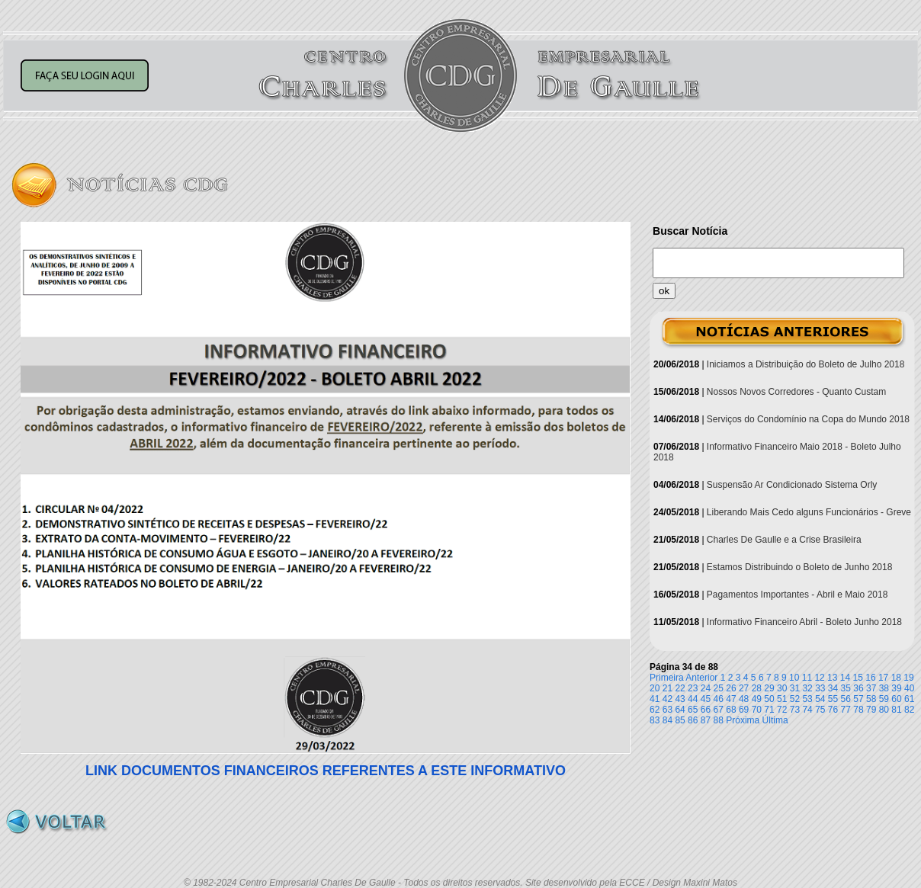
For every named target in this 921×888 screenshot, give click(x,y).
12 (819, 677)
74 (807, 709)
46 (719, 699)
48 (744, 699)
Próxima (742, 720)
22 (680, 688)
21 (667, 688)
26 (731, 688)
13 (832, 677)
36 (858, 688)
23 (693, 688)
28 (757, 688)
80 (884, 709)
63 (667, 709)
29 (769, 688)
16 (870, 677)
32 (807, 688)
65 (693, 709)
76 (833, 709)
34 (833, 688)
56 (846, 699)
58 (871, 699)
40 (909, 688)
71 (769, 709)
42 (667, 699)
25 (719, 688)
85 (680, 720)
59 (884, 699)
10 (794, 677)
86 (693, 720)
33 (820, 688)
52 (795, 699)
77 (846, 709)
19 (908, 677)
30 (782, 688)
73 (795, 709)
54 (820, 699)
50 (769, 699)
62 (654, 709)
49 (757, 699)
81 (896, 709)
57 (858, 699)
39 (896, 688)
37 (871, 688)
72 (782, 709)
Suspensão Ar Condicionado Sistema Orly (792, 484)
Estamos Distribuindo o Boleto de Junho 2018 (800, 567)
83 (654, 720)
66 (706, 709)
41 (654, 699)
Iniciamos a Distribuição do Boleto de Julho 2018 (806, 364)
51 (782, 699)
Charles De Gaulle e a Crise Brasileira (784, 539)
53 (807, 699)
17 (883, 677)
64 (680, 709)
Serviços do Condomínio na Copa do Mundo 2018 (808, 419)
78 (858, 709)
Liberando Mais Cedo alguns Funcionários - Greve (809, 512)
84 (667, 720)
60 (896, 699)
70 (757, 709)
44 (693, 699)
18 (896, 677)
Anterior (701, 677)
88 (719, 720)
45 (706, 699)
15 (858, 677)
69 (744, 709)
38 (884, 688)
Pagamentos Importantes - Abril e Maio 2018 (797, 594)
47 (731, 699)
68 (731, 709)
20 (654, 688)
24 (706, 688)
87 (706, 720)
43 (680, 699)
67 (719, 709)
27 (744, 688)
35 (846, 688)
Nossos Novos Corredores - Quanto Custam (796, 391)
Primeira (667, 677)
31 (795, 688)
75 (820, 709)
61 (909, 699)
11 (807, 677)
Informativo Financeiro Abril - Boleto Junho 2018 (804, 622)
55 (833, 699)
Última (775, 720)
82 (909, 709)
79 (871, 709)
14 (845, 677)
